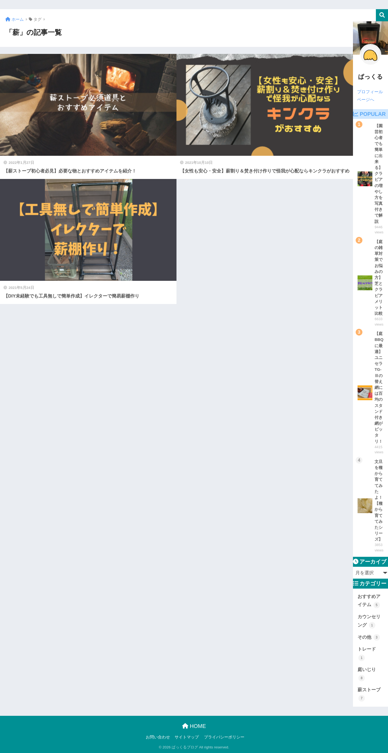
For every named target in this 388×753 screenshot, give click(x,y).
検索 (382, 15)
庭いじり (367, 674)
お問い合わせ (158, 737)
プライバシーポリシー (224, 737)
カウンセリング (369, 621)
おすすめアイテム (369, 601)
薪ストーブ (369, 694)
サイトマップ (187, 737)
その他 (369, 637)
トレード (367, 654)
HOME (194, 726)
